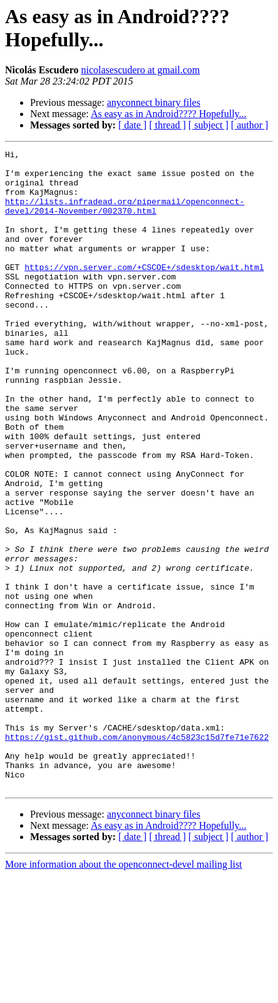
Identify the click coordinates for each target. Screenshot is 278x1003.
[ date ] (132, 125)
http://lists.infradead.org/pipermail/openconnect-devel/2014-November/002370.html (124, 218)
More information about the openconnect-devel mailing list (123, 992)
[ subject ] (208, 125)
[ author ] (250, 125)
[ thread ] (167, 125)
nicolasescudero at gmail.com (140, 70)
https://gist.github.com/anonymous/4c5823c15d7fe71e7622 (137, 855)
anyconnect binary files (153, 102)
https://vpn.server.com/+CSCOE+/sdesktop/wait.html (144, 291)
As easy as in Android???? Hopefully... (169, 113)
